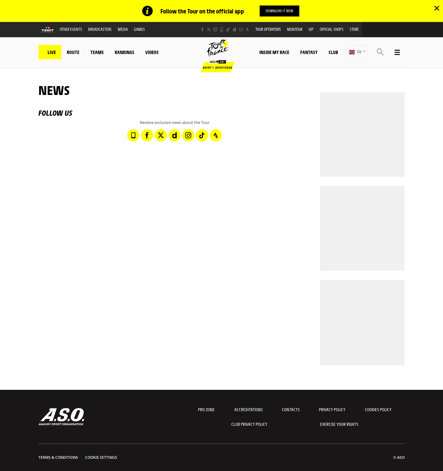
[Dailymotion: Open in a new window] (234, 29)
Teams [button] (97, 52)
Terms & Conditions (58, 457)
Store (354, 29)
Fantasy (309, 52)
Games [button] (139, 29)
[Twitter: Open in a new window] (209, 29)
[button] (357, 52)
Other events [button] (71, 29)
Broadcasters (100, 29)
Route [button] (73, 52)
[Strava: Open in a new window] (247, 29)
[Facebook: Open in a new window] (202, 29)
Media (123, 29)
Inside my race (274, 52)
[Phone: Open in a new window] (221, 29)
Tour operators (268, 29)
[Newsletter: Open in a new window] (241, 29)
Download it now (279, 10)
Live (52, 52)
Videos (152, 52)
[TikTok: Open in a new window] (228, 29)
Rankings (124, 52)
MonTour (294, 29)
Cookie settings (101, 457)
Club (333, 52)
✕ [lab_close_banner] (436, 8)
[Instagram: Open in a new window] (215, 29)
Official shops (332, 29)
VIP (311, 29)
